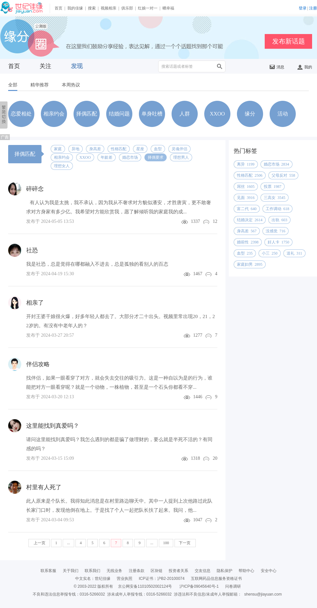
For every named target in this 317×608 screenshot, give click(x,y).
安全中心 (268, 570)
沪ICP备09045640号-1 (199, 586)
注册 (313, 8)
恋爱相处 (21, 113)
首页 (58, 8)
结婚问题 (119, 113)
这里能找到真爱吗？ (52, 425)
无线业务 (114, 570)
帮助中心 (246, 570)
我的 (304, 67)
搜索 (92, 8)
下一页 (185, 543)
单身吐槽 (152, 113)
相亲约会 (53, 113)
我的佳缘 (75, 8)
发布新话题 (288, 41)
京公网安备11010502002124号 (145, 586)
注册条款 (136, 570)
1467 (197, 273)
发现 (77, 66)
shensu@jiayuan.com (263, 594)
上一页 (39, 543)
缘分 (250, 113)
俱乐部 (127, 8)
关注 (45, 66)
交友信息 (202, 570)
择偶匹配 (86, 113)
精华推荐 (39, 84)
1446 (197, 396)
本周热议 (71, 84)
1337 (195, 221)
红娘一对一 (148, 8)
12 (215, 221)
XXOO (217, 113)
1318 (195, 458)
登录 (303, 8)
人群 (184, 113)
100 (166, 543)
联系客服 (48, 570)
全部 (12, 84)
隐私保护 (224, 570)
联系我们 (92, 570)
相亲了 (35, 302)
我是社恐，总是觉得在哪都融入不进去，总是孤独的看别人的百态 (97, 264)
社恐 (32, 250)
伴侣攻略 (38, 364)
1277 (197, 335)
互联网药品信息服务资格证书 (216, 578)
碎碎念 (35, 189)
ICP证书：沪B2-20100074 (162, 578)
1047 (197, 519)
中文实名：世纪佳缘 (92, 578)
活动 (282, 113)
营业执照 (124, 578)
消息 (277, 67)
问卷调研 (233, 586)
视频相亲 (108, 8)
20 (215, 458)
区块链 (156, 570)
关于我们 (70, 570)
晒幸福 (168, 8)
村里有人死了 (43, 487)
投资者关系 (178, 570)
